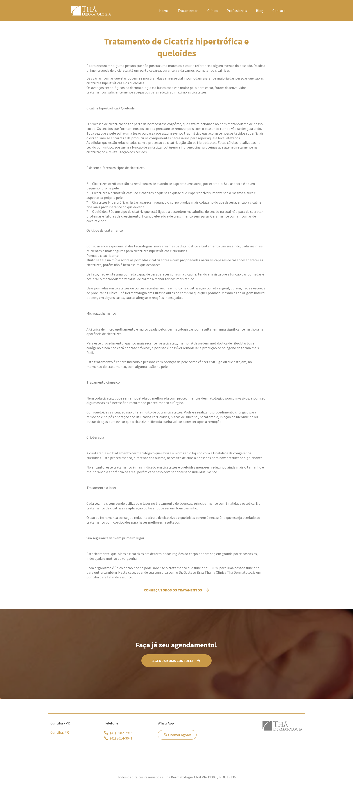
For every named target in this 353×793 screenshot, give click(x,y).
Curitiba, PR (59, 731)
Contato (278, 10)
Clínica (212, 10)
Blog (259, 10)
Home (164, 10)
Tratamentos (188, 10)
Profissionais (237, 10)
